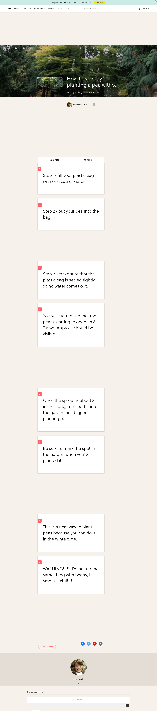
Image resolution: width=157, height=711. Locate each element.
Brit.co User (77, 105)
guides (17, 48)
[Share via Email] (101, 644)
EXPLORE (27, 9)
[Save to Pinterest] (95, 644)
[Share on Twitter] (89, 644)
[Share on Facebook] (83, 644)
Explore (9, 48)
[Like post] (94, 104)
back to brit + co (65, 9)
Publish (127, 705)
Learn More (99, 2)
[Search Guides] (112, 9)
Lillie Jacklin (78, 679)
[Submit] (139, 8)
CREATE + (51, 9)
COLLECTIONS (39, 9)
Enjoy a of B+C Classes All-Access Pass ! (72, 3)
